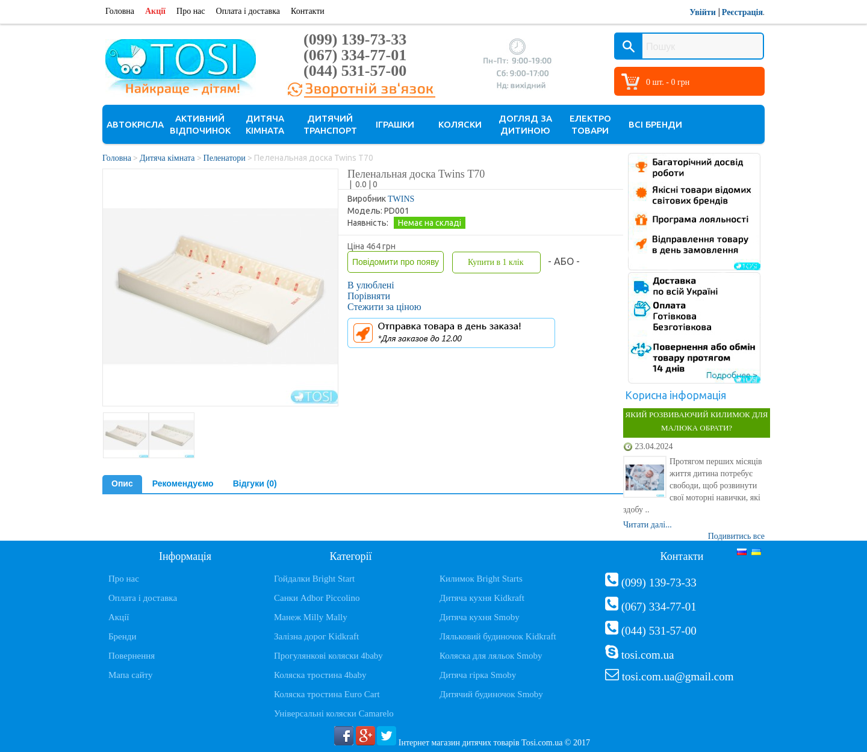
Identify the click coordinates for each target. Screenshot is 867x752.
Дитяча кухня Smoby (480, 617)
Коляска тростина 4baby (320, 675)
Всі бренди (655, 124)
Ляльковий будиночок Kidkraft (498, 636)
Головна (119, 11)
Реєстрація (742, 12)
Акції (155, 11)
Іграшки (395, 124)
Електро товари (590, 124)
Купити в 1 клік (495, 262)
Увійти (702, 12)
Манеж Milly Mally (310, 617)
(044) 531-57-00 (354, 70)
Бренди (122, 636)
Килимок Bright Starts (481, 578)
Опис (122, 483)
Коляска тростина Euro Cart (327, 694)
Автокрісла (135, 124)
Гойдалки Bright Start (314, 578)
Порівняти (368, 296)
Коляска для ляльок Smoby (491, 655)
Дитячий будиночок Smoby (491, 694)
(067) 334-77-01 (354, 55)
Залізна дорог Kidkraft (316, 636)
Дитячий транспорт (330, 124)
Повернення (131, 655)
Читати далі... (647, 524)
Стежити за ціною (384, 307)
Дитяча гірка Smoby (478, 675)
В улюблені (370, 285)
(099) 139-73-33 (354, 39)
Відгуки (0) (255, 483)
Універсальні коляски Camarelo (334, 713)
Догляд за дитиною (525, 124)
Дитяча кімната (265, 124)
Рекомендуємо (183, 483)
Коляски (460, 124)
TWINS (401, 199)
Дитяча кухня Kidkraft (482, 598)
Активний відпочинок (200, 124)
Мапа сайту (130, 675)
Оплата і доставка (248, 11)
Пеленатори (225, 158)
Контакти (308, 11)
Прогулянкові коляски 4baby (328, 655)
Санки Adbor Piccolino (317, 598)
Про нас (190, 11)
